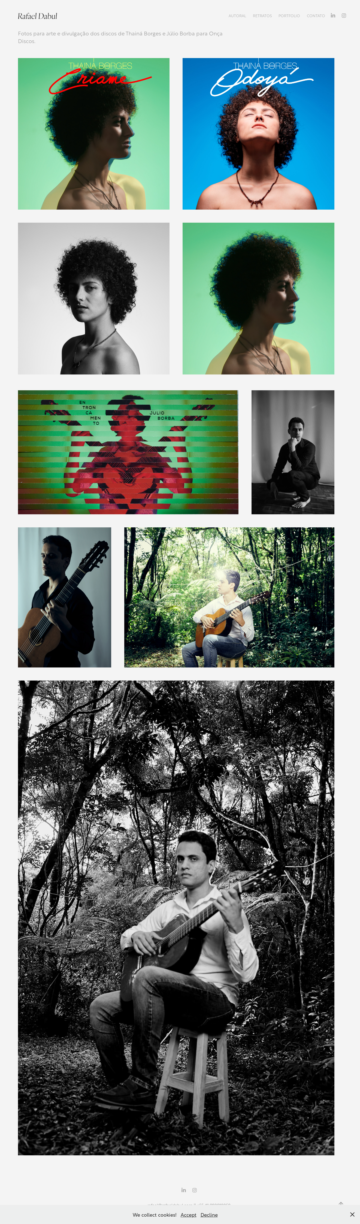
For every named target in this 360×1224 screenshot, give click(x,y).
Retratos (262, 15)
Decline (209, 1214)
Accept (188, 1214)
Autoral (237, 15)
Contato (316, 15)
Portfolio (289, 15)
